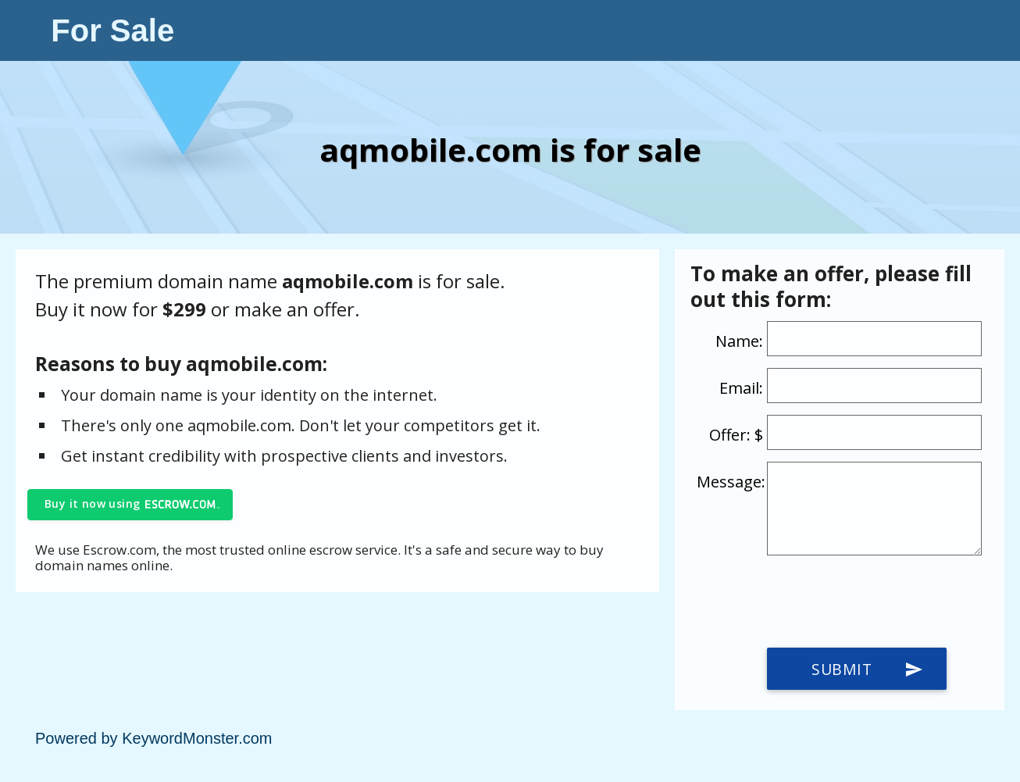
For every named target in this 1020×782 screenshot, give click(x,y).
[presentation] (815, 601)
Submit (867, 669)
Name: (739, 341)
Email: (741, 387)
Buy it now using (92, 503)
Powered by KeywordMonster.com (153, 738)
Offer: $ (736, 434)
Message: (731, 481)
